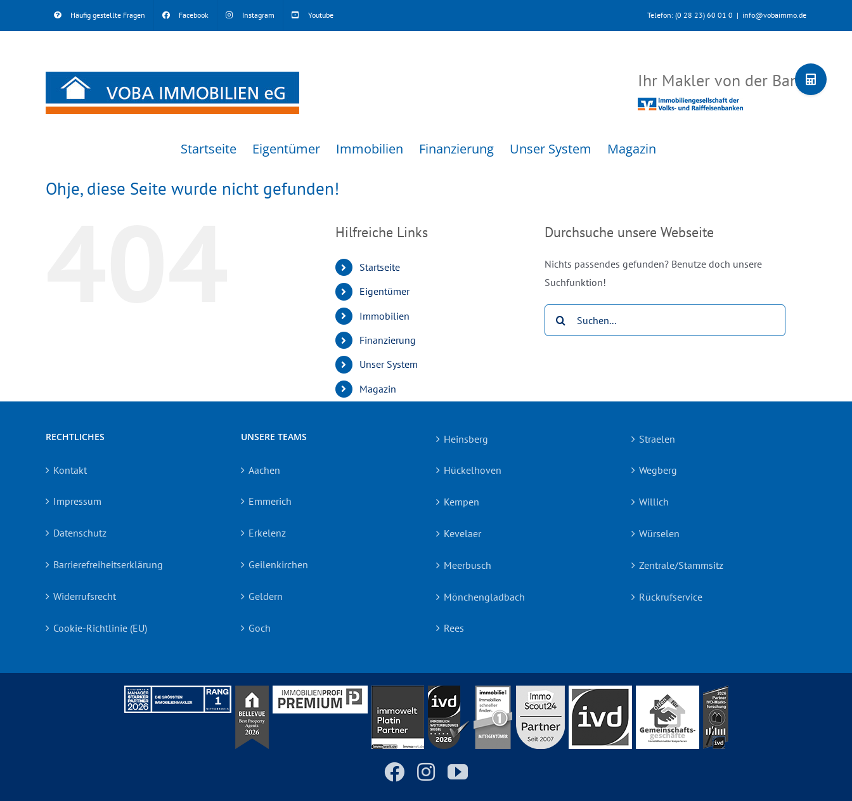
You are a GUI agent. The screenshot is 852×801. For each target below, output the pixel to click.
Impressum (77, 501)
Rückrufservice (670, 596)
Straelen (657, 439)
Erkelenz (267, 532)
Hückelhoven (472, 470)
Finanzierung (387, 340)
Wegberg (658, 470)
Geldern (265, 596)
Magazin (377, 388)
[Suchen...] (665, 320)
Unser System (388, 364)
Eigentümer (384, 291)
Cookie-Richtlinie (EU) (100, 628)
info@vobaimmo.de (774, 15)
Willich (654, 501)
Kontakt (70, 470)
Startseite (379, 267)
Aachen (264, 470)
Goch (259, 628)
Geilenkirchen (278, 564)
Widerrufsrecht (84, 596)
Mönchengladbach (484, 596)
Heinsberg (466, 439)
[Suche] (560, 320)
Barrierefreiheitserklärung (108, 564)
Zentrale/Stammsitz (681, 565)
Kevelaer (462, 533)
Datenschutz (79, 532)
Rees (454, 628)
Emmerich (270, 501)
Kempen (461, 501)
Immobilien (384, 315)
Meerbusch (467, 565)
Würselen (659, 533)
